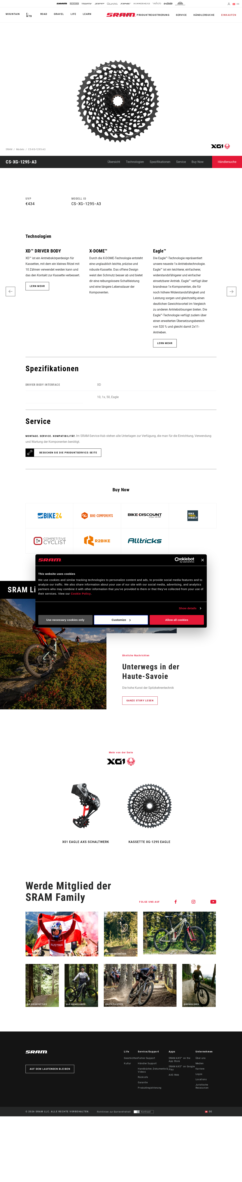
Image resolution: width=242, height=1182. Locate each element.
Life (73, 14)
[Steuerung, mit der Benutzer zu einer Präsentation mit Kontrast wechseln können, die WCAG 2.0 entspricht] (144, 1111)
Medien (200, 1063)
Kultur (127, 1063)
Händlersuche (204, 15)
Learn (87, 14)
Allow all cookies (176, 619)
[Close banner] (202, 560)
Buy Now (198, 162)
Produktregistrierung (153, 15)
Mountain (13, 14)
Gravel (59, 14)
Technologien (135, 162)
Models (20, 149)
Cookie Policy (81, 593)
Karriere (200, 1068)
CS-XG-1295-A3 (37, 149)
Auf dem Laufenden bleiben (50, 1069)
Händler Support (147, 1063)
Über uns (201, 1058)
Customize (121, 619)
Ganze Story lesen (140, 700)
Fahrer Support (146, 1058)
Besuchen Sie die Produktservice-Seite (68, 452)
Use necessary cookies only (65, 619)
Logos (199, 1074)
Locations (201, 1079)
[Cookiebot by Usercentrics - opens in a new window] (177, 560)
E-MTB (29, 15)
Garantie (143, 1082)
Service (181, 15)
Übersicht (114, 162)
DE (236, 4)
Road (43, 14)
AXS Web (174, 1075)
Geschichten (131, 1058)
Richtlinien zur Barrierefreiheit (114, 1111)
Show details (187, 608)
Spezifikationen (160, 162)
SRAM (9, 149)
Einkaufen (228, 15)
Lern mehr (37, 286)
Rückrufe (143, 1077)
